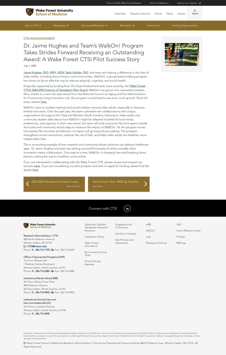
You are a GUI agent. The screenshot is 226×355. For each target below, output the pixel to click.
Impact (181, 13)
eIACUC (150, 230)
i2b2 (179, 224)
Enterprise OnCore (156, 242)
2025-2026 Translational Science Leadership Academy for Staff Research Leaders (58, 184)
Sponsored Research (92, 25)
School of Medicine (159, 3)
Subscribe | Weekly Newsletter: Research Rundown (96, 227)
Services (151, 25)
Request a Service (140, 13)
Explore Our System (187, 3)
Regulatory (60, 25)
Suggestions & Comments (123, 226)
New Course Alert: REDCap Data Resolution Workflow (121, 184)
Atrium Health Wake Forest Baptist (124, 3)
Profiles (181, 236)
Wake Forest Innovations (92, 244)
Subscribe (120, 13)
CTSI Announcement (39, 38)
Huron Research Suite (189, 230)
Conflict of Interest (125, 233)
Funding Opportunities (185, 25)
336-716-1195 (42, 249)
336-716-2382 (42, 271)
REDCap (181, 242)
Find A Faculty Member (93, 263)
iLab (148, 236)
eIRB (148, 224)
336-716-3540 (42, 313)
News (170, 13)
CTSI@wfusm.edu (37, 246)
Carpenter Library (94, 236)
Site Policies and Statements (124, 241)
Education (126, 25)
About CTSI (31, 25)
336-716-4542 (42, 292)
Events (158, 13)
